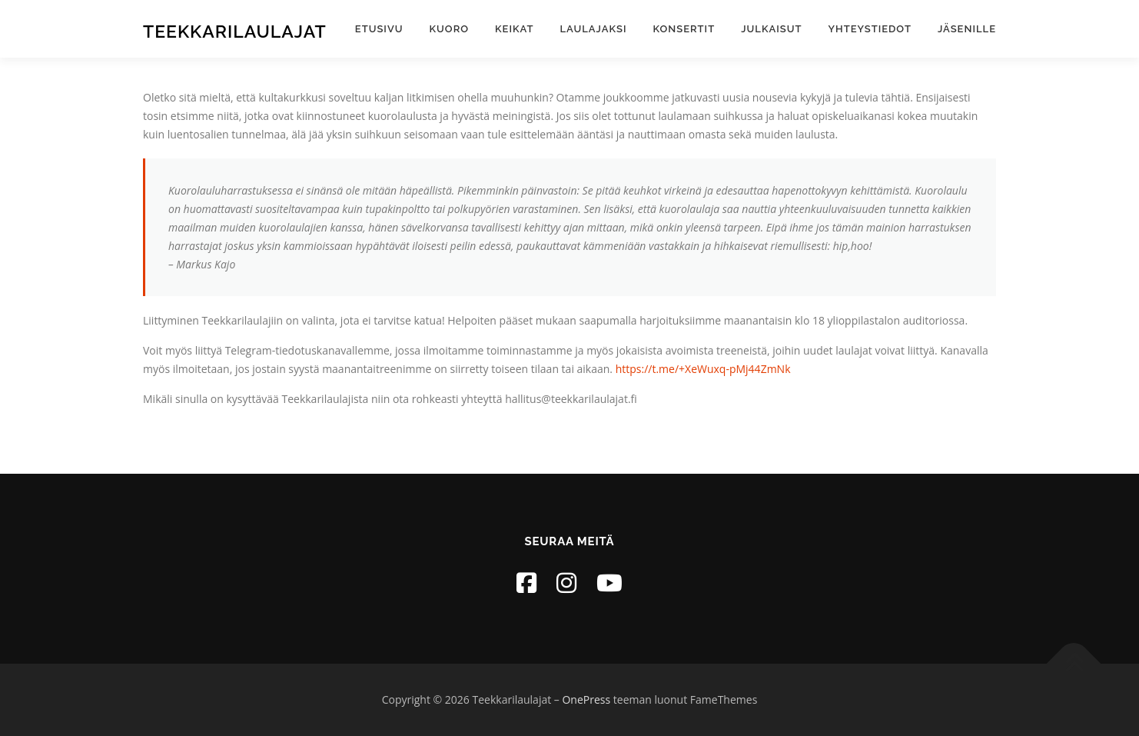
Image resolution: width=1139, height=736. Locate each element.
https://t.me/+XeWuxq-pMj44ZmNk (703, 368)
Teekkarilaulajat (235, 31)
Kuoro (449, 29)
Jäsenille (967, 29)
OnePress (586, 699)
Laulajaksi (593, 29)
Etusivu (379, 29)
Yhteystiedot (870, 29)
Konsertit (684, 29)
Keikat (514, 29)
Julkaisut (771, 29)
